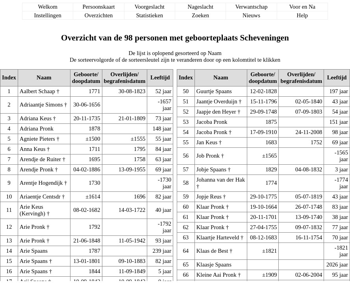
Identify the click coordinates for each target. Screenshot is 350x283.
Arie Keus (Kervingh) (32, 210)
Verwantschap (251, 7)
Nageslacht (200, 7)
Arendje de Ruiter (40, 159)
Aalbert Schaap (37, 91)
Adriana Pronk (37, 128)
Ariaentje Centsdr (40, 196)
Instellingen (47, 15)
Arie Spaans (34, 251)
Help (302, 15)
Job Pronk (208, 156)
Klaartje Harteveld (217, 237)
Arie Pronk (32, 227)
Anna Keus (33, 149)
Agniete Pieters (37, 139)
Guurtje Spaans (214, 91)
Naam (44, 77)
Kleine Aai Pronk (216, 275)
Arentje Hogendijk (41, 183)
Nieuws (251, 15)
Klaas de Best (212, 251)
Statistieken (149, 15)
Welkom (47, 7)
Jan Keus (206, 142)
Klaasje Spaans (213, 264)
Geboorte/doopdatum (86, 77)
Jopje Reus (209, 196)
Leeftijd (160, 77)
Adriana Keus (36, 118)
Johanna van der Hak (220, 179)
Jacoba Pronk (212, 122)
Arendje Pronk (37, 169)
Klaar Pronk (210, 207)
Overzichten (99, 15)
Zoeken (200, 15)
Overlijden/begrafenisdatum (125, 77)
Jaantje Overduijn (216, 101)
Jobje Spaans (211, 169)
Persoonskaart (98, 7)
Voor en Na (302, 7)
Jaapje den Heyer (216, 111)
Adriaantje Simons (41, 104)
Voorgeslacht (150, 7)
